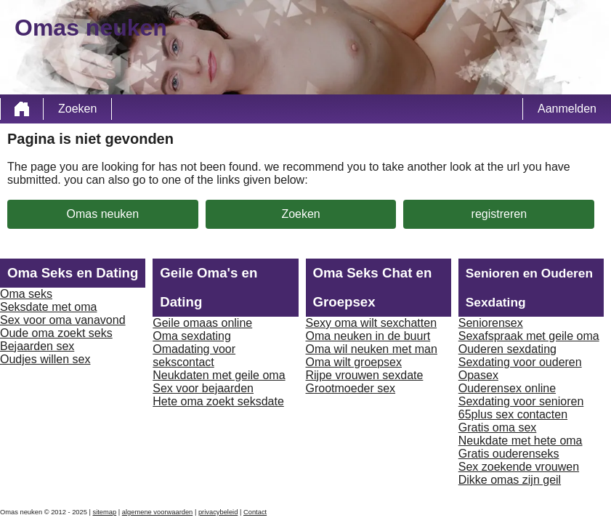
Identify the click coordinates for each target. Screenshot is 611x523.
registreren (499, 214)
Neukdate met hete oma (520, 440)
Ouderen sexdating (507, 349)
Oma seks (26, 294)
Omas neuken (103, 214)
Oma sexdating (192, 336)
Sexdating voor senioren (521, 401)
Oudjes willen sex (45, 359)
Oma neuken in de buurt (368, 336)
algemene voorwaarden (157, 512)
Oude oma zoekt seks (56, 333)
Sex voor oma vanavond (63, 320)
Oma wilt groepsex (354, 362)
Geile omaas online (202, 323)
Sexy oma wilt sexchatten (371, 323)
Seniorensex (490, 323)
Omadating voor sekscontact (194, 355)
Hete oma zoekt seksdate (218, 401)
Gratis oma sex (497, 427)
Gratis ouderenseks (508, 453)
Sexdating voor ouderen (520, 362)
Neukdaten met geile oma (219, 375)
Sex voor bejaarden (203, 388)
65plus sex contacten (512, 414)
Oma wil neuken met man (371, 349)
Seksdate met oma (48, 307)
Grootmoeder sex (351, 388)
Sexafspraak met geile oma (528, 336)
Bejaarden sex (37, 346)
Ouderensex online (507, 388)
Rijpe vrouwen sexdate (365, 375)
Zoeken (77, 108)
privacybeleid (218, 512)
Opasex (478, 375)
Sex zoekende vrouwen (518, 467)
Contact (255, 512)
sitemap (105, 512)
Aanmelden (567, 108)
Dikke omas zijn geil (509, 480)
